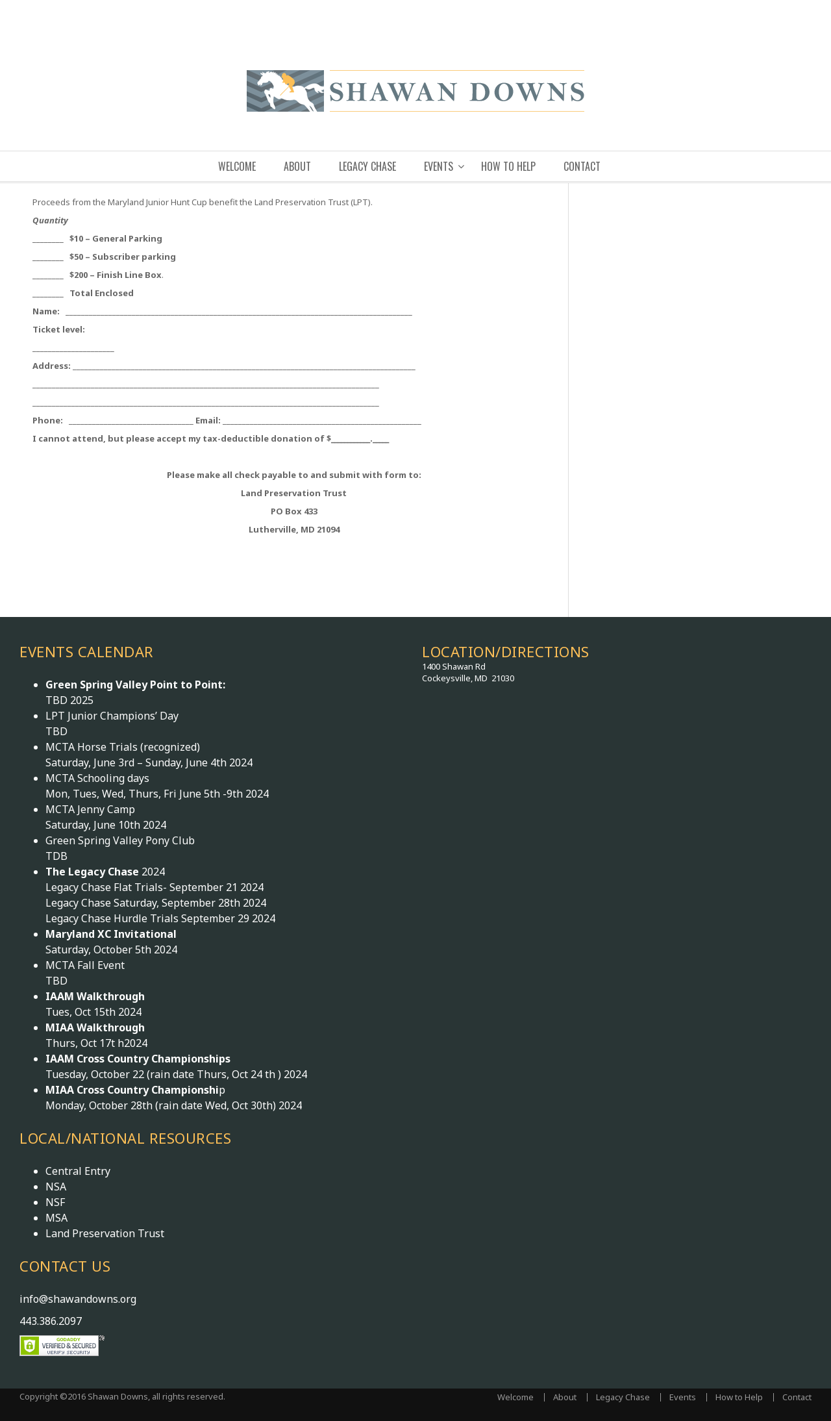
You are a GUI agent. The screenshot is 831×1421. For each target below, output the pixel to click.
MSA (56, 1218)
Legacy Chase (367, 166)
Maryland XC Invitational (111, 934)
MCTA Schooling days (97, 778)
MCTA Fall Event (85, 965)
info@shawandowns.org (77, 1299)
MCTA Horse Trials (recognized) (122, 747)
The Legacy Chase (93, 871)
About (297, 166)
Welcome (237, 166)
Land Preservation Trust (104, 1233)
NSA (55, 1186)
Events (438, 166)
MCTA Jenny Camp (90, 809)
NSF (55, 1202)
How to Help (508, 166)
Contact (582, 166)
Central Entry (77, 1171)
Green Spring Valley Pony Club (120, 840)
